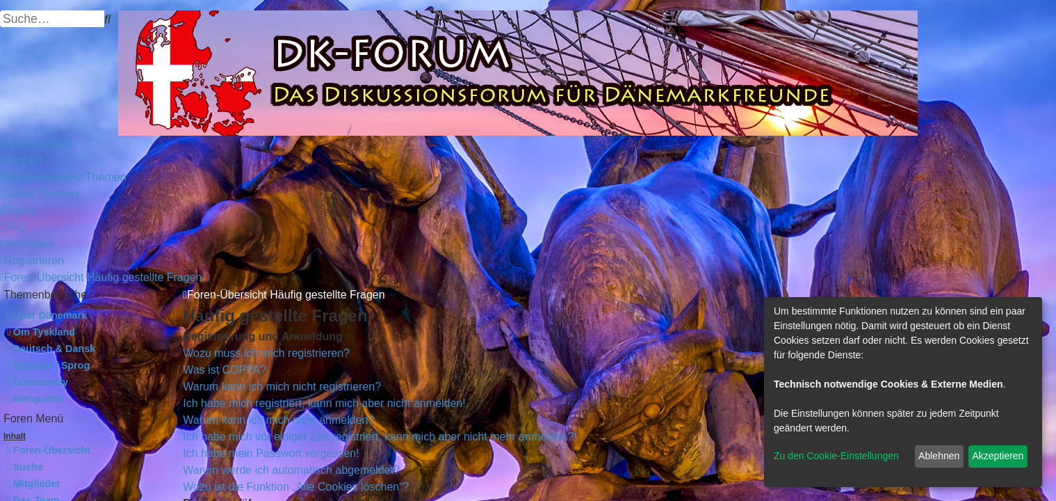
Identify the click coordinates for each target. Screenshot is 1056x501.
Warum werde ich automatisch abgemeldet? (291, 470)
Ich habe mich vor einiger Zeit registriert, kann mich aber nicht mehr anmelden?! (379, 437)
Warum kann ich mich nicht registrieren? (282, 386)
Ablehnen (938, 455)
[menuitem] (21, 160)
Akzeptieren (997, 455)
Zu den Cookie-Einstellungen (836, 455)
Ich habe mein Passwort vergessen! (271, 453)
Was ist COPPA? (224, 370)
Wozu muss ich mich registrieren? (266, 353)
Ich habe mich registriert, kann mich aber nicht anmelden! (324, 403)
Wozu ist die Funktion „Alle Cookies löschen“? (296, 487)
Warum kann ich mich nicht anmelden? (278, 420)
